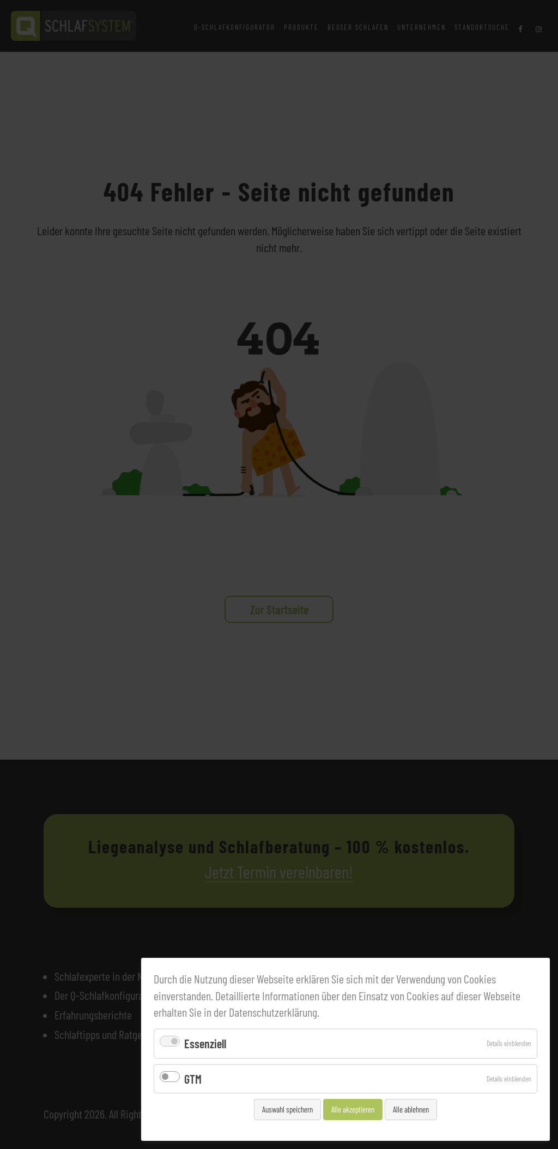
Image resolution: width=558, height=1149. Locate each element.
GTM (193, 1079)
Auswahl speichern (287, 1109)
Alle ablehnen (411, 1109)
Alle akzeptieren (352, 1109)
